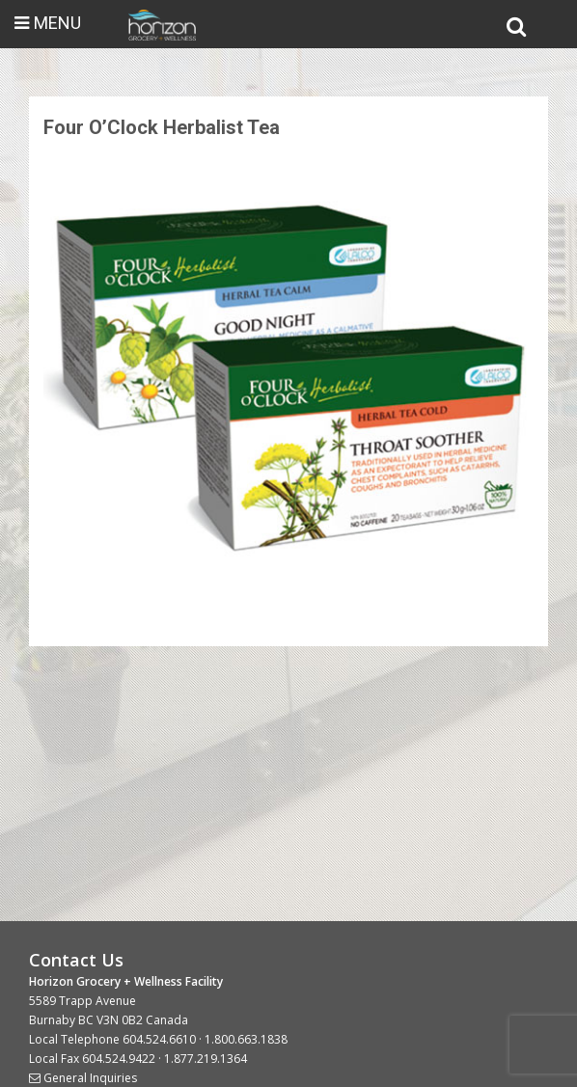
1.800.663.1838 (246, 1039)
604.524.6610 (159, 1039)
